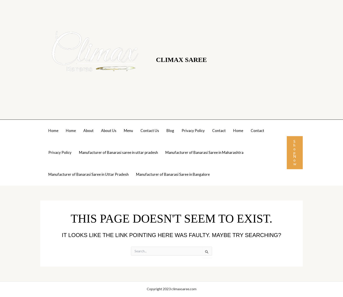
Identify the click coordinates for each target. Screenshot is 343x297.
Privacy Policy (193, 130)
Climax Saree (181, 59)
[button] (295, 152)
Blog (170, 130)
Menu (128, 130)
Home (53, 130)
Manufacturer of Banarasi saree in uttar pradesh (118, 152)
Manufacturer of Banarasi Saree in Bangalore (173, 174)
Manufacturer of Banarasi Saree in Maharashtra (204, 152)
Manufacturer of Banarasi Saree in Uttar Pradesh (88, 174)
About (88, 130)
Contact (219, 130)
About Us (108, 130)
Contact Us (149, 130)
